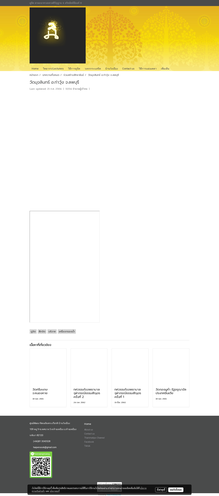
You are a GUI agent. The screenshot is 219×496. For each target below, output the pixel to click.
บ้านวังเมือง (111, 68)
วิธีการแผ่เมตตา (148, 68)
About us (88, 429)
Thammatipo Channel (94, 437)
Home (35, 68)
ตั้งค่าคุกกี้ (161, 489)
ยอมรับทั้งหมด (176, 489)
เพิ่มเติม (165, 68)
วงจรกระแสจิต (93, 68)
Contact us (89, 433)
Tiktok (87, 446)
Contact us (128, 68)
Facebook (89, 442)
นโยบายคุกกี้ (55, 491)
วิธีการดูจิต (74, 68)
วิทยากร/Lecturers (53, 68)
